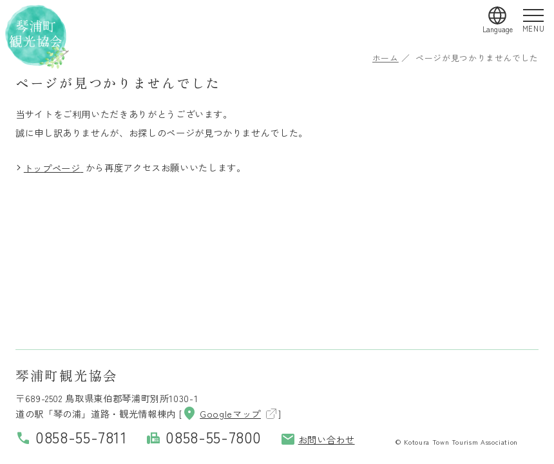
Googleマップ (221, 413)
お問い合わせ (317, 439)
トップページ (52, 167)
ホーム (385, 58)
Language (497, 29)
